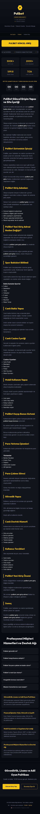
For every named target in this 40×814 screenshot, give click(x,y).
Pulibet (19, 34)
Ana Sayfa (12, 34)
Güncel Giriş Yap (11, 786)
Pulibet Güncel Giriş (20, 43)
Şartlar (30, 805)
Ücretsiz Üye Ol (29, 786)
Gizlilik (26, 805)
